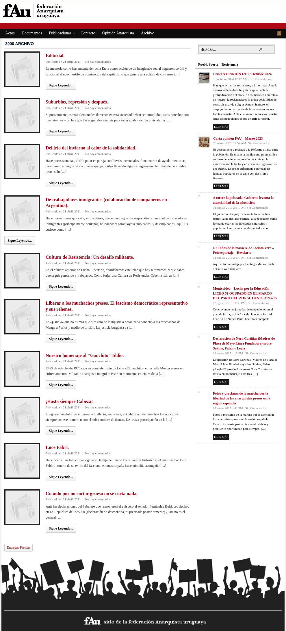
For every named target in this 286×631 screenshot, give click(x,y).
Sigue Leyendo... (61, 85)
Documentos (32, 33)
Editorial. (55, 55)
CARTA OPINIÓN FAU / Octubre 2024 (242, 74)
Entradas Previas (18, 547)
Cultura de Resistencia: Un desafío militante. (90, 257)
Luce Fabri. (57, 447)
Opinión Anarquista (118, 33)
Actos (10, 33)
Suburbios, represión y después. (77, 101)
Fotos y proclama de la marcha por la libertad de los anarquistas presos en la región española (241, 398)
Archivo (147, 33)
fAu (143, 10)
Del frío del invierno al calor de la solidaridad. (91, 147)
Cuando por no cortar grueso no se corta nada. (92, 493)
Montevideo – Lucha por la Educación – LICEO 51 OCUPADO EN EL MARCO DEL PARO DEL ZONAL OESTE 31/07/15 (245, 293)
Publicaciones (60, 34)
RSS (279, 33)
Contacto (88, 33)
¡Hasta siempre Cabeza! (69, 401)
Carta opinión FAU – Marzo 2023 (238, 138)
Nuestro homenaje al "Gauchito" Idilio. (85, 355)
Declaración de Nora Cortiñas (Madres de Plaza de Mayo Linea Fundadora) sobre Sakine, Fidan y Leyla (244, 343)
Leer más (221, 126)
